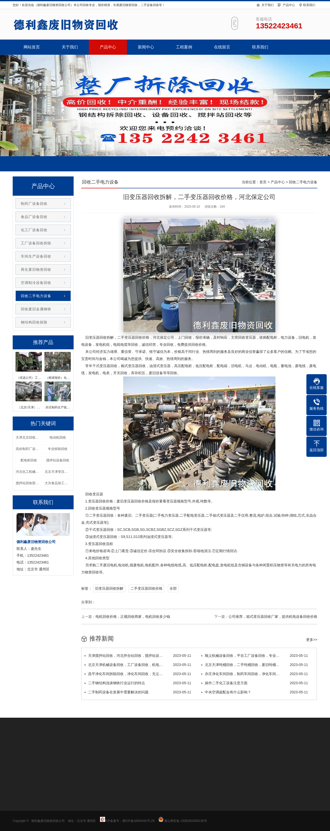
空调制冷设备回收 (36, 283)
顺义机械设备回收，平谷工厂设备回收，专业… (254, 655)
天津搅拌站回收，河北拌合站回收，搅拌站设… (138, 655)
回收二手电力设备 (36, 296)
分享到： (88, 602)
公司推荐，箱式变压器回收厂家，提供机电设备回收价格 (272, 617)
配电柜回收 (29, 460)
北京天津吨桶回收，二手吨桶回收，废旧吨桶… (254, 664)
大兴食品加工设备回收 (58, 483)
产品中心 (289, 4)
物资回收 (92, 572)
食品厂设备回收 (34, 217)
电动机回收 (58, 437)
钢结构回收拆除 (34, 322)
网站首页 (32, 47)
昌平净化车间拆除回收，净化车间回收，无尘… (138, 673)
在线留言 (222, 47)
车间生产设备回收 (36, 256)
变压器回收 (98, 337)
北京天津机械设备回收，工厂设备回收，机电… (138, 664)
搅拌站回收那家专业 (29, 483)
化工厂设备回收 (34, 230)
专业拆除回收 (58, 449)
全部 (173, 588)
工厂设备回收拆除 (36, 243)
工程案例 (184, 47)
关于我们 (267, 4)
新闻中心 (146, 47)
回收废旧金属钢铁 (36, 309)
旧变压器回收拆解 (109, 588)
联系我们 (309, 4)
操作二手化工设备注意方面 (254, 683)
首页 (263, 182)
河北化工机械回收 (29, 472)
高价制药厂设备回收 (29, 449)
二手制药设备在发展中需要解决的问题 (138, 692)
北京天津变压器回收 (58, 472)
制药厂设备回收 (34, 204)
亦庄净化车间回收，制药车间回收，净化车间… (254, 673)
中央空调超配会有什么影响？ (254, 692)
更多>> (311, 640)
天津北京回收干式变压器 (29, 437)
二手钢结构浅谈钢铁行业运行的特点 (138, 683)
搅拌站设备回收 (57, 460)
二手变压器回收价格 (146, 588)
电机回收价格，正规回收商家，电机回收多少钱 (132, 617)
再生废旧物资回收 (36, 269)
